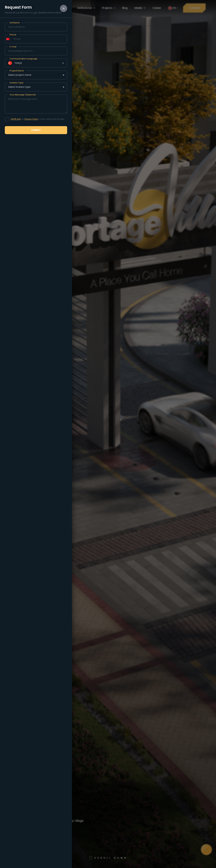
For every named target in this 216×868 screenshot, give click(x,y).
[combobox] (8, 39)
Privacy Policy (31, 119)
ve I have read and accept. (37, 119)
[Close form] (63, 8)
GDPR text (16, 119)
